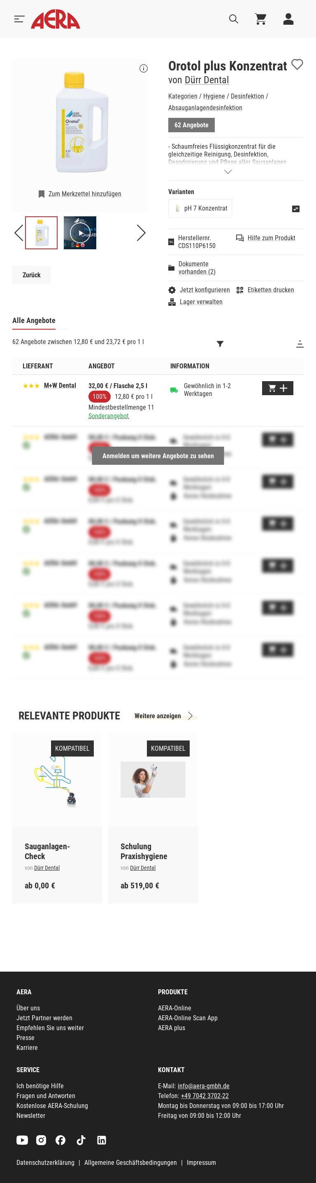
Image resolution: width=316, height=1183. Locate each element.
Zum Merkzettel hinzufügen (85, 194)
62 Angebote (191, 125)
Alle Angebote (34, 320)
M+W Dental (60, 385)
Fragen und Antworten (45, 1096)
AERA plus (171, 1028)
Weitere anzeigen (158, 716)
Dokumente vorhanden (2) (197, 268)
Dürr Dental (207, 80)
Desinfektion (247, 96)
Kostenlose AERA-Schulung (52, 1106)
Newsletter (30, 1116)
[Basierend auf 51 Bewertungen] (31, 385)
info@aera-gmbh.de (204, 1086)
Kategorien (183, 96)
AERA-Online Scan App (188, 1018)
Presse (25, 1038)
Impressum (201, 1163)
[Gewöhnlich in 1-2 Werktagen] (174, 390)
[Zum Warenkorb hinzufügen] (277, 388)
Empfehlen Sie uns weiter (50, 1028)
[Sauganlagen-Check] (57, 779)
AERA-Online (174, 1008)
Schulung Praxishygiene (144, 851)
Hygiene (214, 96)
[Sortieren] (300, 344)
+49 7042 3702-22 (205, 1096)
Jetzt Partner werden (44, 1018)
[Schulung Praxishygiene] (153, 779)
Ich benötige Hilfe (40, 1086)
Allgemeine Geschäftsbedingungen (130, 1163)
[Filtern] (220, 344)
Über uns (28, 1008)
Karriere (27, 1048)
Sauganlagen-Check (47, 851)
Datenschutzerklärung (45, 1163)
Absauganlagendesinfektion (205, 108)
